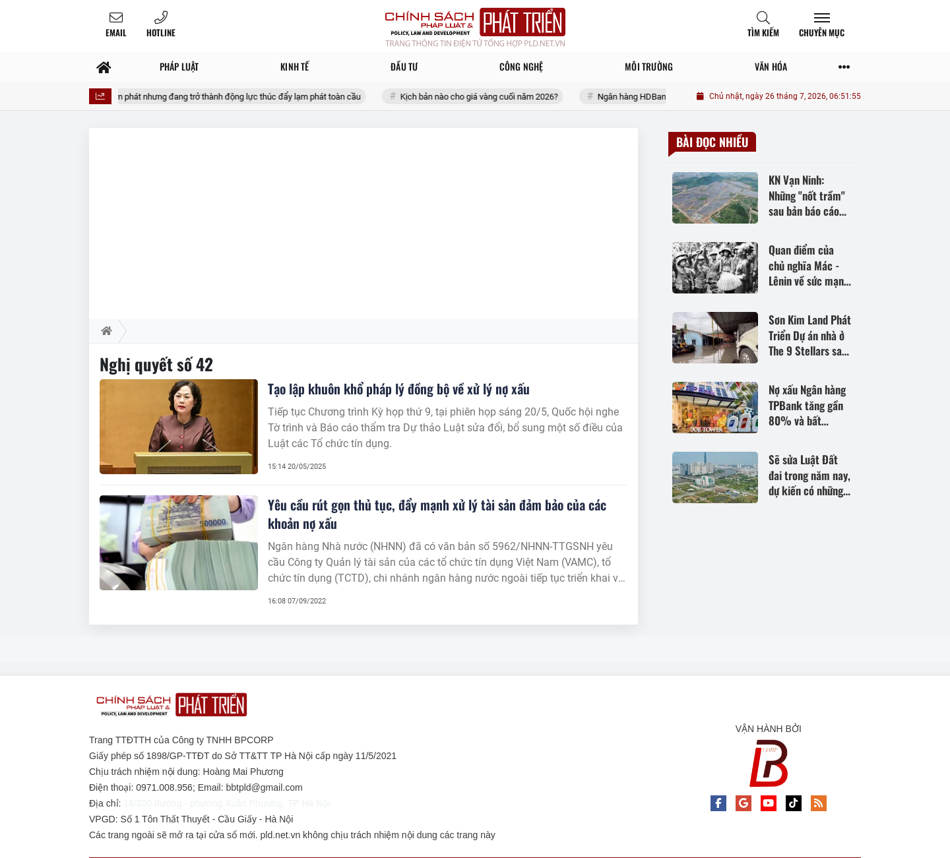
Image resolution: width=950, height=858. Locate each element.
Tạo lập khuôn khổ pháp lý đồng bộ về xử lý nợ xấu (399, 388)
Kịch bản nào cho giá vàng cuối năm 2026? (489, 97)
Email (116, 32)
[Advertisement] (363, 220)
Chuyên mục (821, 32)
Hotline (160, 32)
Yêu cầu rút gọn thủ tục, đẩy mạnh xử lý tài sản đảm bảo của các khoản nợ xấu (437, 514)
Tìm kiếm (763, 32)
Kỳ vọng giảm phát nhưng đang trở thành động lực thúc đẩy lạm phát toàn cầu (227, 97)
